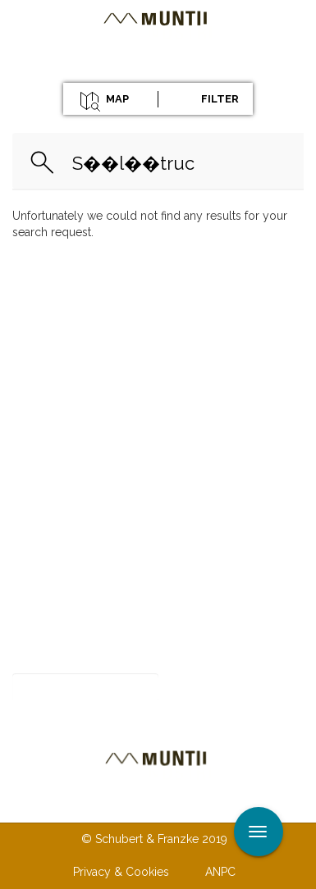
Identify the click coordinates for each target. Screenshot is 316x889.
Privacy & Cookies (121, 871)
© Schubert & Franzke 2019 (154, 839)
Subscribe (216, 687)
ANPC (220, 871)
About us (37, 805)
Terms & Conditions (242, 805)
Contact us (125, 805)
